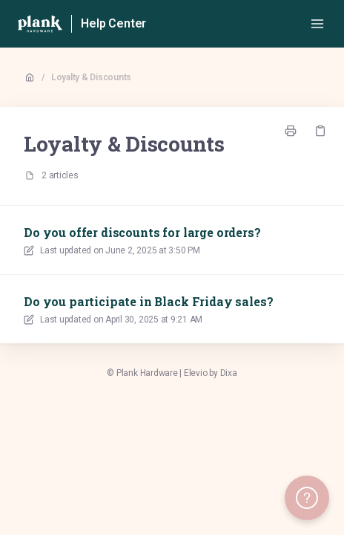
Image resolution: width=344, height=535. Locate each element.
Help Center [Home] (113, 23)
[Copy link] (320, 131)
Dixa (228, 373)
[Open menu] (317, 24)
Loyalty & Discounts (91, 77)
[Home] (40, 24)
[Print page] (290, 131)
